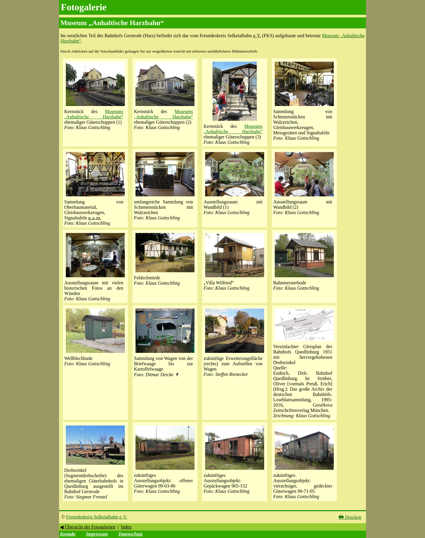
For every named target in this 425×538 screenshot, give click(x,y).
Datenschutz (130, 534)
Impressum (97, 534)
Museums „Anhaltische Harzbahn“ (93, 114)
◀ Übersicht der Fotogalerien (87, 526)
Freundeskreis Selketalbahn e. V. (96, 516)
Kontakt (67, 534)
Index (126, 526)
